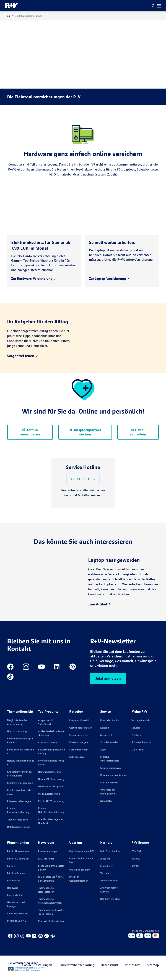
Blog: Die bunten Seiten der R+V (51, 867)
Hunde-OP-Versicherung (51, 779)
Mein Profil (137, 749)
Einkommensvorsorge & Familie (20, 740)
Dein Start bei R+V (110, 851)
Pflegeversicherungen (19, 801)
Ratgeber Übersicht (79, 720)
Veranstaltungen (109, 880)
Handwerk (12, 887)
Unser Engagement (79, 869)
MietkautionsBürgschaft (51, 786)
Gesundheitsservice (110, 768)
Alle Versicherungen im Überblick (50, 821)
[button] (153, 6)
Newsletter (106, 800)
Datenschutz (109, 965)
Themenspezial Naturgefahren (46, 889)
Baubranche (13, 880)
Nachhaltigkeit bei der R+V (81, 860)
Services (135, 727)
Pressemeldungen (48, 851)
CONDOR (136, 851)
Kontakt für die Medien (51, 921)
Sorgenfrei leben (78, 749)
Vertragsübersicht (141, 720)
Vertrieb (104, 873)
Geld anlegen (76, 756)
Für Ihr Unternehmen (18, 851)
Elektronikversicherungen (20, 751)
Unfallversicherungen (18, 827)
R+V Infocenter (46, 858)
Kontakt (104, 727)
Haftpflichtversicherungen (20, 762)
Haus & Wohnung (17, 731)
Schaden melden (109, 742)
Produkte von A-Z (17, 920)
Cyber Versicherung (17, 913)
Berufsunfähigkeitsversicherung (51, 751)
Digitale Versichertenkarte (109, 758)
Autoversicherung (48, 742)
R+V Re (135, 866)
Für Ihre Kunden (16, 873)
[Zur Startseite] (8, 16)
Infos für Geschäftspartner (78, 878)
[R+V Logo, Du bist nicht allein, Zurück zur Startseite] (11, 6)
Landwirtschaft (15, 895)
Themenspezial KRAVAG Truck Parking (51, 911)
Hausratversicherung (49, 771)
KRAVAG (136, 858)
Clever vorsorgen (78, 742)
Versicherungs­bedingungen (108, 791)
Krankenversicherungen (20, 782)
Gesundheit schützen (80, 727)
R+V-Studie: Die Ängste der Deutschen (51, 878)
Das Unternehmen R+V (81, 851)
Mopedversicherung (49, 793)
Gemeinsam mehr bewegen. (16, 904)
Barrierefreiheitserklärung (76, 965)
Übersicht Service (109, 720)
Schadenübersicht (141, 742)
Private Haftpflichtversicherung (51, 810)
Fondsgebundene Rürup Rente (51, 762)
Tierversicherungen (17, 819)
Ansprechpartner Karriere (109, 889)
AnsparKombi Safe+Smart (45, 722)
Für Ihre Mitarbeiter (18, 858)
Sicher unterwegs (78, 735)
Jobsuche (105, 858)
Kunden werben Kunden (113, 775)
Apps (103, 749)
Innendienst (106, 866)
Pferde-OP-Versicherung (51, 801)
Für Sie (11, 866)
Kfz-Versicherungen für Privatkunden (19, 773)
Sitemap (153, 965)
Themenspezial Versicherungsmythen (50, 900)
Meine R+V (106, 735)
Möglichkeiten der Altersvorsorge (17, 722)
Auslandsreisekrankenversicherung (51, 733)
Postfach (136, 735)
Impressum (133, 965)
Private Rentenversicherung (18, 810)
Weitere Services (109, 782)
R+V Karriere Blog (110, 898)
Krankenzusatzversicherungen (20, 792)
